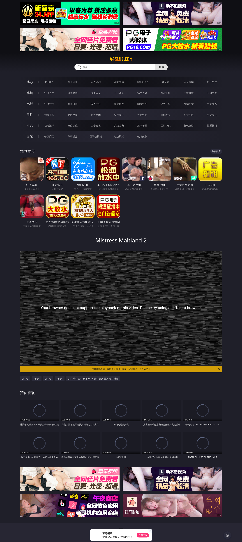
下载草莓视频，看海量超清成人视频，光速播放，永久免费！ (156, 369)
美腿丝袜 (142, 114)
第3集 (48, 378)
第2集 (36, 378)
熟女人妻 (142, 93)
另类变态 (212, 104)
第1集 (25, 378)
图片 (30, 115)
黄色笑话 (189, 125)
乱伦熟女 (189, 104)
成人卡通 (96, 104)
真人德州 (73, 82)
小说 (30, 125)
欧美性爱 (119, 104)
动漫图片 (119, 114)
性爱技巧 (212, 125)
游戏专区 (119, 82)
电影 (30, 104)
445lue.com (121, 59)
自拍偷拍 (73, 93)
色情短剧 (142, 136)
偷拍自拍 (73, 104)
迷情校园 (142, 125)
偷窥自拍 (49, 114)
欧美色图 (96, 114)
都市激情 (49, 125)
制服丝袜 (142, 104)
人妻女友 (96, 125)
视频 (30, 93)
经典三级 (166, 104)
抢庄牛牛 (212, 82)
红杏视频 (119, 136)
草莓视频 (73, 136)
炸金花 (165, 82)
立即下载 (142, 535)
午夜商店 (49, 136)
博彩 (30, 82)
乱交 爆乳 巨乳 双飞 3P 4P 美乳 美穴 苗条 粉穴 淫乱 (93, 378)
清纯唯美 (166, 114)
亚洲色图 (73, 114)
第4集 (59, 378)
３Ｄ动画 (119, 93)
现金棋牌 (189, 82)
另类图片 (212, 114)
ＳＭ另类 (212, 93)
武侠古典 (119, 125)
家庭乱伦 (73, 125)
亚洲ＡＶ (49, 93)
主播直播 (189, 93)
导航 (30, 136)
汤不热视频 (96, 136)
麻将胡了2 (142, 82)
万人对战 (96, 82)
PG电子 (49, 82)
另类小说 (166, 125)
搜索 (161, 67)
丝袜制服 (166, 93)
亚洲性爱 (49, 104)
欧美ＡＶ (96, 93)
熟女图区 (189, 114)
